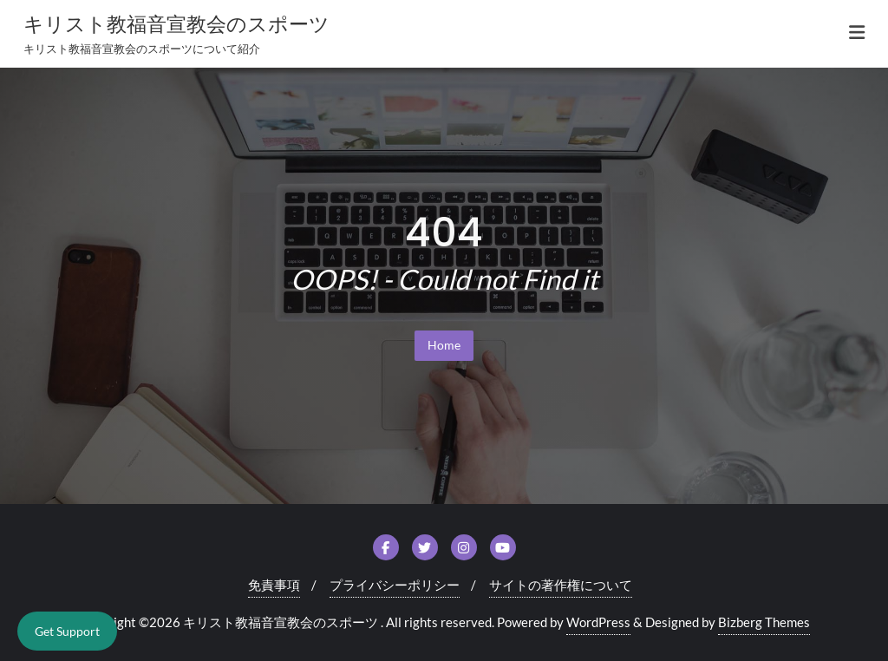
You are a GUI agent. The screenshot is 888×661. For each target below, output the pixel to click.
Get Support (67, 631)
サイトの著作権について (560, 584)
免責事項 (274, 584)
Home (444, 344)
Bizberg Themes (764, 622)
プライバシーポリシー (395, 584)
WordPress (598, 622)
